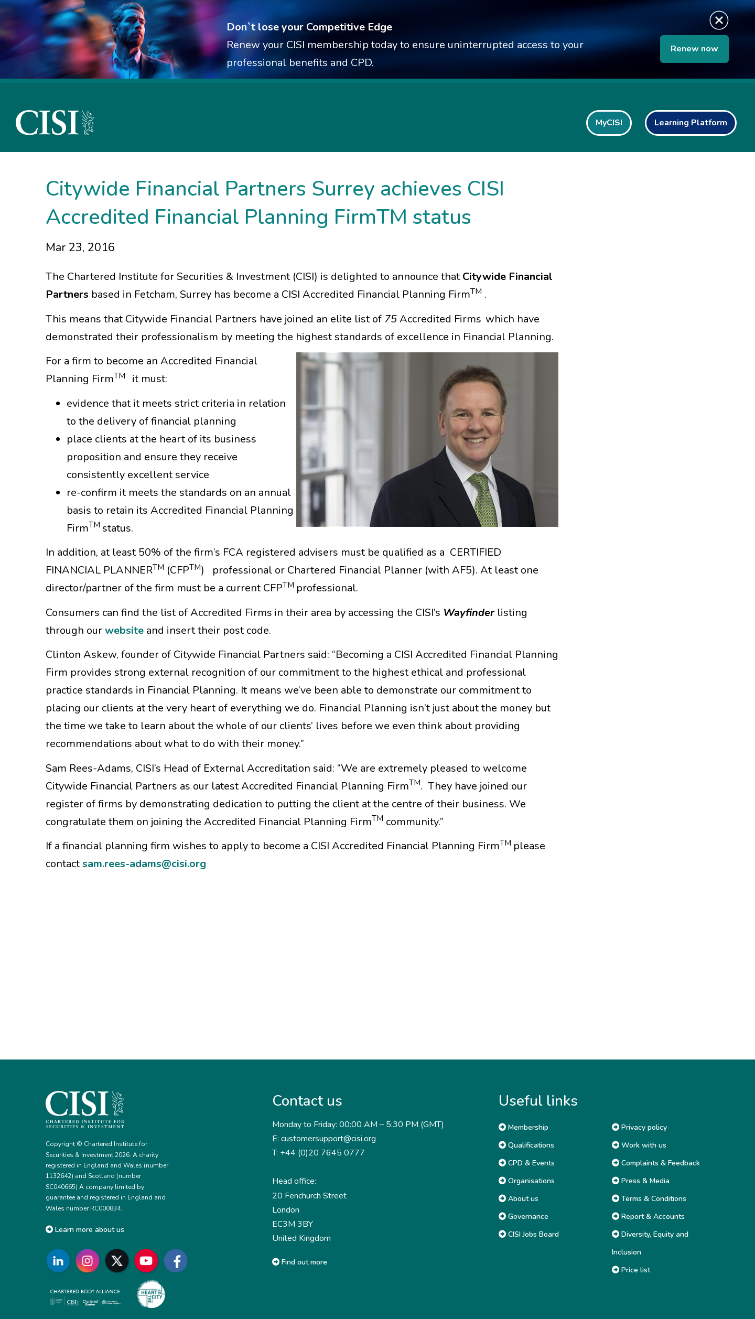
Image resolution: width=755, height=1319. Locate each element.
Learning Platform (690, 122)
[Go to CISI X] (119, 1261)
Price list (631, 1270)
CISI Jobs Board (529, 1234)
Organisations (527, 1181)
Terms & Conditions (649, 1199)
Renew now (694, 49)
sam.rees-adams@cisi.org (144, 864)
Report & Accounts (648, 1216)
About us (518, 1199)
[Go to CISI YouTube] (148, 1261)
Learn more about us (85, 1230)
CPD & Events (527, 1163)
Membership (523, 1127)
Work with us (639, 1145)
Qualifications (526, 1145)
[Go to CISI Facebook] (177, 1261)
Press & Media (641, 1181)
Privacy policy (639, 1127)
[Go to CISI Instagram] (89, 1261)
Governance (523, 1216)
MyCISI (609, 122)
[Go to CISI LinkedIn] (60, 1261)
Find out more (299, 1262)
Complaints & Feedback (656, 1163)
